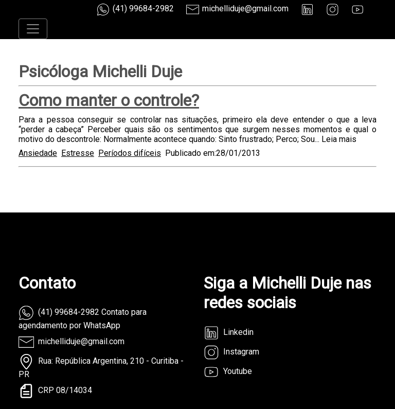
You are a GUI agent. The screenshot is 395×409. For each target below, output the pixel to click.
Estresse (77, 153)
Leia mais (338, 139)
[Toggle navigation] (33, 29)
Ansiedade (38, 153)
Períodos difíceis (129, 153)
